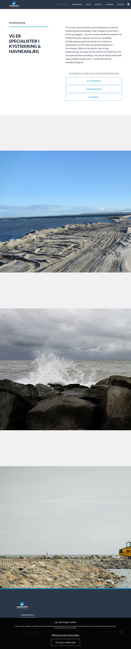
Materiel (94, 97)
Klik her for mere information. (65, 635)
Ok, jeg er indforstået (65, 642)
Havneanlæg (94, 89)
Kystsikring (94, 81)
